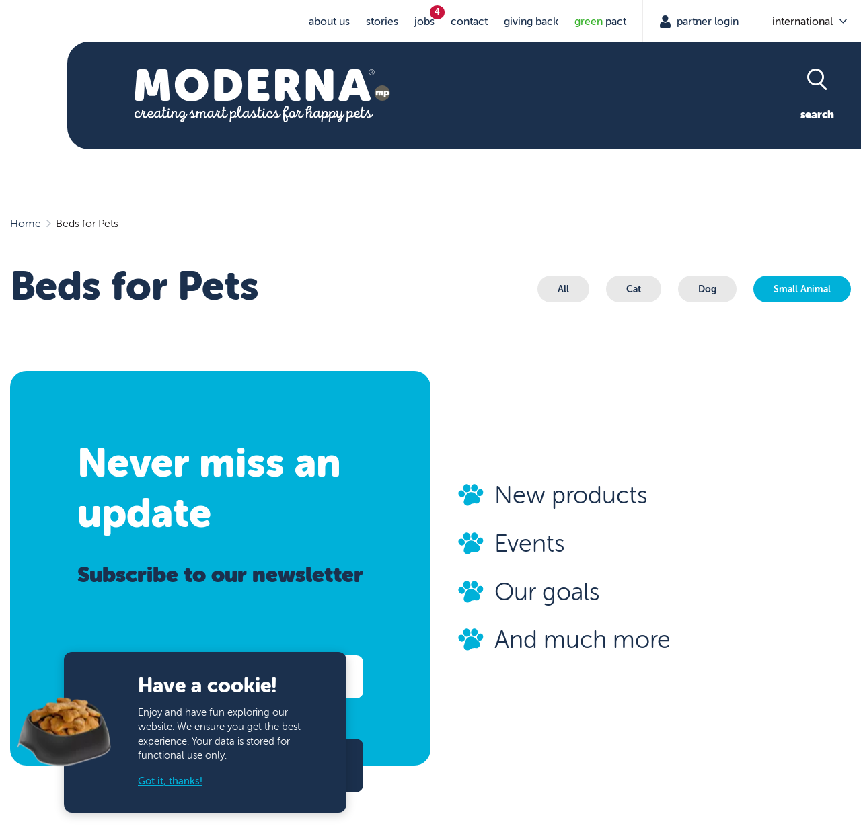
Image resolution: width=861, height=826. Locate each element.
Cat (633, 289)
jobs (424, 21)
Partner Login (706, 21)
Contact (469, 21)
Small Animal (802, 289)
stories (382, 21)
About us (329, 21)
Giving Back (531, 21)
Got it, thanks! (170, 781)
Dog (707, 289)
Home (25, 224)
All (563, 289)
